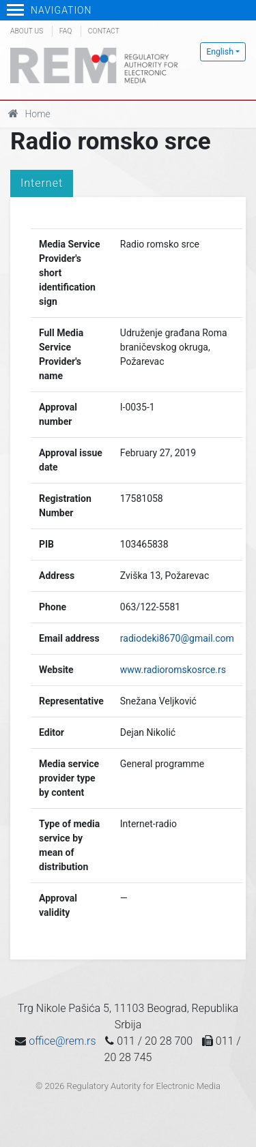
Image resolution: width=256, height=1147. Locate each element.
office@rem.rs (62, 1040)
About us (26, 31)
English (219, 52)
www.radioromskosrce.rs (173, 669)
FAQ (65, 31)
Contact (103, 31)
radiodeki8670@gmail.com (177, 638)
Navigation (49, 10)
